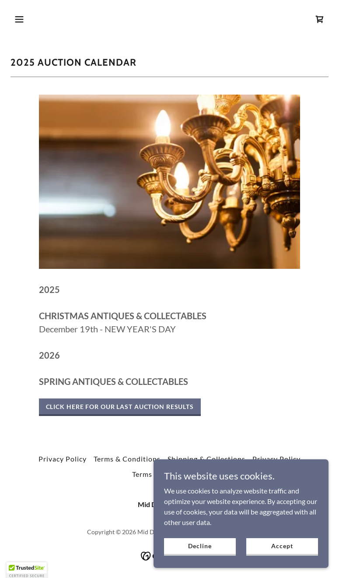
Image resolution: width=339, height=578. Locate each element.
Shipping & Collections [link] (206, 459)
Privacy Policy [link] (62, 459)
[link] (320, 19)
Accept (282, 563)
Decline (199, 563)
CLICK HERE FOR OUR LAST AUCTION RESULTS (120, 406)
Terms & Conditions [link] (127, 459)
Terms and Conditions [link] (169, 474)
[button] (47, 19)
